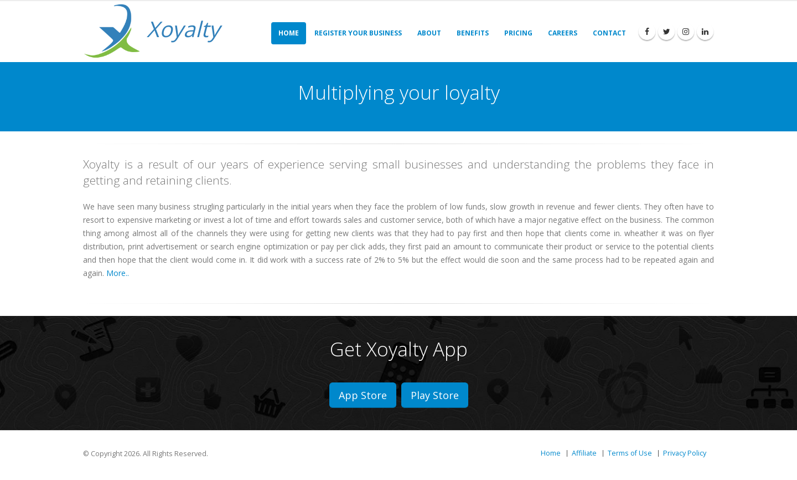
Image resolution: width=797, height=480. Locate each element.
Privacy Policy (684, 453)
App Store (363, 395)
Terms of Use (630, 453)
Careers (562, 33)
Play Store (435, 395)
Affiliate (584, 453)
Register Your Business (358, 33)
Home (288, 33)
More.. (117, 273)
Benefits (473, 33)
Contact (609, 33)
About (429, 33)
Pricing (518, 33)
